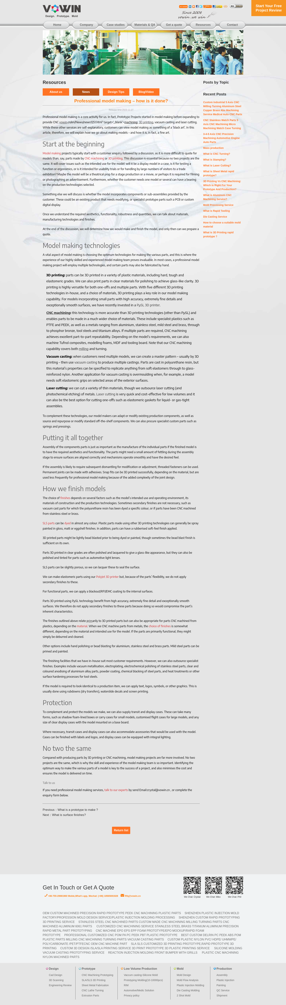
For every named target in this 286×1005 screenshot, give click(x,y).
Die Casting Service (215, 216)
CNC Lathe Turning (93, 990)
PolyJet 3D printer (107, 577)
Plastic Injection (225, 980)
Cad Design (55, 975)
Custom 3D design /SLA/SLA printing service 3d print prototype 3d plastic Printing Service (135, 948)
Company (86, 24)
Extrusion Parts (90, 995)
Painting (221, 985)
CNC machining (94, 158)
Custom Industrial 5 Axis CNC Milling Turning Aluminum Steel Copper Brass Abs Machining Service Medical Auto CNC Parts (222, 108)
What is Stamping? (214, 159)
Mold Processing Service (218, 205)
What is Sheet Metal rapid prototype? (218, 173)
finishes (65, 498)
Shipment (222, 995)
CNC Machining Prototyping (97, 975)
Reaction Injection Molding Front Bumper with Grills (153, 952)
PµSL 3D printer (148, 305)
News (86, 91)
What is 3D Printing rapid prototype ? (218, 234)
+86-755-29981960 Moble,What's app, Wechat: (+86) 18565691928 (81, 896)
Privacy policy (132, 995)
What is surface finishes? (69, 815)
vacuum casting (85, 362)
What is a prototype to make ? (78, 810)
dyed (67, 523)
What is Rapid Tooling (216, 210)
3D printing (115, 158)
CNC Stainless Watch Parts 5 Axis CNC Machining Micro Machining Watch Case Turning (222, 124)
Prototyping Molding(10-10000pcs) (143, 980)
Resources (203, 24)
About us (56, 91)
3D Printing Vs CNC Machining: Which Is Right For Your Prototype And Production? (222, 185)
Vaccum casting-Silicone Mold (141, 975)
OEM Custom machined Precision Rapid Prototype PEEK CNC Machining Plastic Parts (112, 913)
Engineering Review (60, 985)
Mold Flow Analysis (187, 980)
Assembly (222, 975)
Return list (121, 830)
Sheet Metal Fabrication (95, 985)
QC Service (223, 990)
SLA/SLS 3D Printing (93, 980)
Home (57, 24)
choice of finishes (160, 626)
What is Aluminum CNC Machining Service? (217, 197)
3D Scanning (56, 980)
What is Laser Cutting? (217, 165)
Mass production (213, 147)
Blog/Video (146, 91)
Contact (232, 24)
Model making (52, 153)
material (82, 626)
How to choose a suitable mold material (222, 224)
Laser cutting (105, 394)
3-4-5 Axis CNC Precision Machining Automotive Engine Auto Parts (221, 138)
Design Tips (116, 91)
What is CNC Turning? (216, 153)
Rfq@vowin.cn (131, 896)
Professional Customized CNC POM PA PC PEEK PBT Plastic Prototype (120, 935)
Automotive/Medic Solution (139, 990)
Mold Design (184, 975)
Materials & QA (144, 24)
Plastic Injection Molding (190, 985)
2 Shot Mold (183, 995)
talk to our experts (116, 790)
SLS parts (49, 523)
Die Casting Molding (188, 990)
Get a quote (174, 24)
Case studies (116, 24)
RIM (126, 985)
